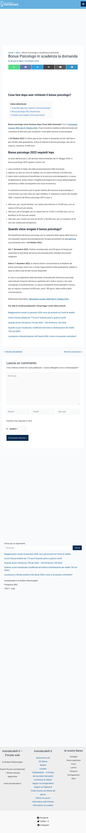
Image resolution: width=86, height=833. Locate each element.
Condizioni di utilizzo (43, 780)
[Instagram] (43, 825)
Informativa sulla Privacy (43, 801)
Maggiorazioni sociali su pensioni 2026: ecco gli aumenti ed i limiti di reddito (41, 312)
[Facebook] (42, 818)
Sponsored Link (43, 758)
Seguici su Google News (43, 783)
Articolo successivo (73, 352)
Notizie (43, 765)
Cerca (77, 548)
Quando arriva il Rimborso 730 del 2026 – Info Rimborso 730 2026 (37, 322)
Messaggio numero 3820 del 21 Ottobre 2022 (49, 299)
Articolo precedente (12, 352)
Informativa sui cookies (43, 805)
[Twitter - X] (43, 821)
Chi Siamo (43, 761)
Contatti (43, 769)
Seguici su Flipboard (43, 787)
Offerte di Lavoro (43, 798)
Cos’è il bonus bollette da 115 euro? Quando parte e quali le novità (37, 317)
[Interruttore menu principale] (83, 4)
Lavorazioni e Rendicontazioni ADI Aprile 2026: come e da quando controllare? (42, 336)
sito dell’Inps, (70, 239)
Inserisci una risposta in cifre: (19, 421)
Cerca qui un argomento (14, 543)
